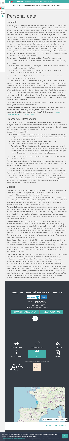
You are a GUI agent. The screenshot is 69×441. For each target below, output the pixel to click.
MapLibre (62, 419)
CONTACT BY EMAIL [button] (51, 312)
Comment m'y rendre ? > (56, 426)
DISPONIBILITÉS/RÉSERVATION (25, 312)
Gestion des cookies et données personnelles (13, 438)
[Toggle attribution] (67, 419)
